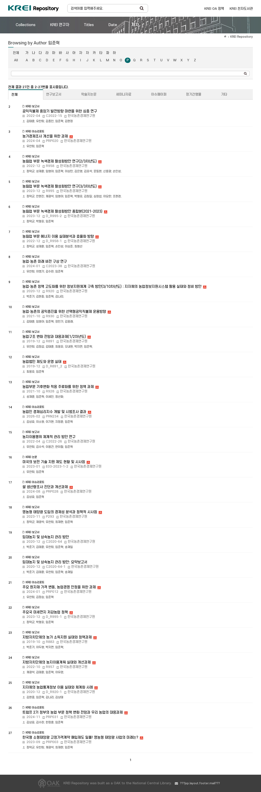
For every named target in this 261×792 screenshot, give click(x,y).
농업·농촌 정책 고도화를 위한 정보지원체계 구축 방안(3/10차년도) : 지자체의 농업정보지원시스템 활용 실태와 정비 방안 (111, 287)
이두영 (40, 647)
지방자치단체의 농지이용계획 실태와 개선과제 (56, 662)
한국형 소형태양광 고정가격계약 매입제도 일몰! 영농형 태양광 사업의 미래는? (80, 737)
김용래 (69, 321)
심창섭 (98, 196)
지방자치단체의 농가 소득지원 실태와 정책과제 (57, 637)
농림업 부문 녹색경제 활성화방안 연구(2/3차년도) (59, 161)
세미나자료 (123, 94)
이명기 (40, 271)
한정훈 (50, 722)
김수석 (40, 447)
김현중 (40, 296)
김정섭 (40, 346)
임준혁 (59, 121)
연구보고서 (53, 94)
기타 (224, 94)
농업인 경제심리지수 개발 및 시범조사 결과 (54, 412)
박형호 (78, 196)
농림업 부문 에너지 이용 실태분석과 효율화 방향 (58, 236)
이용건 (50, 447)
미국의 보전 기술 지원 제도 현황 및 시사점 (53, 462)
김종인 (50, 121)
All (16, 60)
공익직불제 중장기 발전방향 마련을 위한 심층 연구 (59, 111)
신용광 (107, 171)
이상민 (69, 171)
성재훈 (40, 171)
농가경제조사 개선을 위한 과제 (45, 136)
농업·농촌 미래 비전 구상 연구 (44, 262)
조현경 (117, 196)
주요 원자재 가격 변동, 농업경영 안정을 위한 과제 (59, 587)
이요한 (107, 196)
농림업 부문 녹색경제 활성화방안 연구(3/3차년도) (59, 186)
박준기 (30, 296)
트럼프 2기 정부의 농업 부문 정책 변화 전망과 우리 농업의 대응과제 (72, 712)
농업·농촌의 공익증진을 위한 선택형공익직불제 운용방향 (64, 312)
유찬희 (40, 121)
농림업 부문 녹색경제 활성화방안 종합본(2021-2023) (62, 211)
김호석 (88, 171)
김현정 (69, 121)
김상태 (59, 697)
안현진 (40, 196)
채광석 (50, 196)
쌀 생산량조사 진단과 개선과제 (45, 487)
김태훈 (30, 121)
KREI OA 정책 (214, 9)
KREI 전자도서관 (241, 9)
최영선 (78, 246)
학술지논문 (88, 94)
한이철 (59, 447)
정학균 (30, 171)
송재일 (69, 547)
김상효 (30, 422)
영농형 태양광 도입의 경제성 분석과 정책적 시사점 (59, 512)
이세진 (50, 397)
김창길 (88, 196)
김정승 (40, 597)
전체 (16, 53)
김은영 (78, 171)
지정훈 (59, 422)
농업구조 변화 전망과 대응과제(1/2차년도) (54, 337)
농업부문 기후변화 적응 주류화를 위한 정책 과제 (58, 387)
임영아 (50, 171)
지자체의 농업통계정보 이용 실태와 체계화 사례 (57, 687)
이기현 (50, 422)
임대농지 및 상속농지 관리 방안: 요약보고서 (54, 562)
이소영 (40, 422)
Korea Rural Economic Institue (33, 8)
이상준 (69, 246)
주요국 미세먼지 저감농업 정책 (45, 612)
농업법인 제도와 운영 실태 (41, 362)
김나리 (59, 296)
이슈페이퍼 (158, 94)
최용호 (59, 346)
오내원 (69, 346)
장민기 (59, 321)
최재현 (59, 522)
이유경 (59, 672)
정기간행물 (193, 94)
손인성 (117, 171)
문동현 (98, 171)
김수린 (50, 271)
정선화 (59, 397)
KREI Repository (241, 36)
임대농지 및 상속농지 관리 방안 (45, 537)
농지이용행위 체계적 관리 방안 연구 (48, 437)
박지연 (78, 346)
